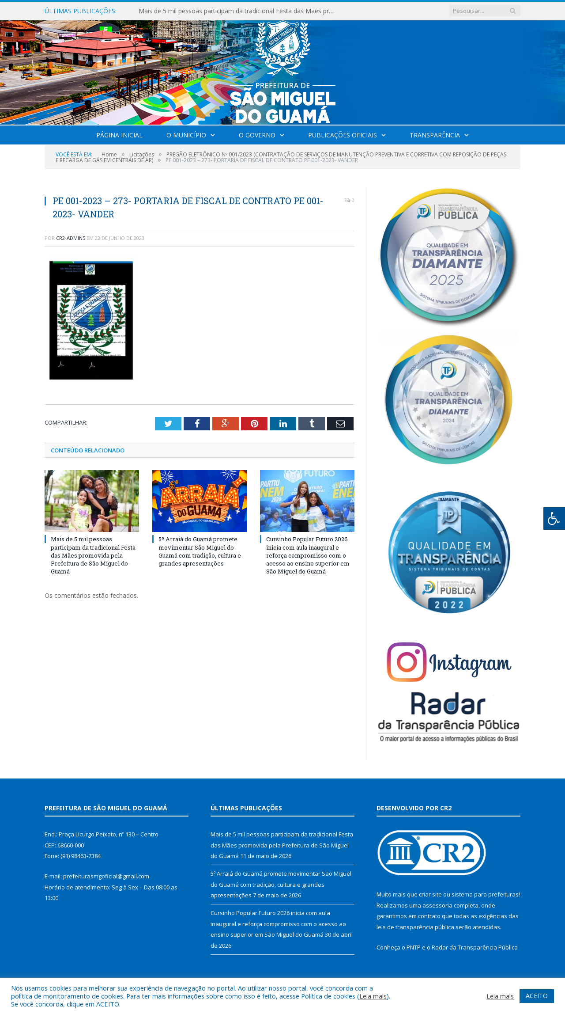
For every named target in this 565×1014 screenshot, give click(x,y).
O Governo (257, 135)
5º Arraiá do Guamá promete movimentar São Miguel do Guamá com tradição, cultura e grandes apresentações (199, 551)
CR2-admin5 (70, 238)
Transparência (435, 135)
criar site (430, 894)
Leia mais (373, 995)
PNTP (414, 947)
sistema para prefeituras (485, 894)
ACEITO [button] (537, 995)
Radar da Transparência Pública (475, 947)
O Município (186, 135)
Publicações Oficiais (342, 135)
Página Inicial (119, 135)
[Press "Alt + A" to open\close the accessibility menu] (554, 518)
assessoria (437, 905)
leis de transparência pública (415, 927)
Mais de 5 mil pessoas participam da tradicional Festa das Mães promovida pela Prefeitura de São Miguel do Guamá (240, 11)
